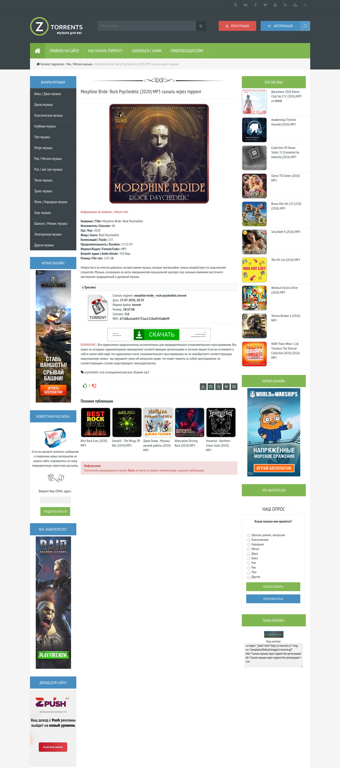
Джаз (254, 553)
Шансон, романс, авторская (268, 535)
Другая (255, 576)
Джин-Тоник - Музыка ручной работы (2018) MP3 (157, 445)
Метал (255, 549)
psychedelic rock (94, 372)
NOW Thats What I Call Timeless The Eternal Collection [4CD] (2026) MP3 (285, 350)
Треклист (90, 287)
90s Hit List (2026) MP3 (285, 259)
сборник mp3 (141, 372)
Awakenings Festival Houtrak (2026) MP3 (283, 121)
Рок (253, 567)
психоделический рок (118, 372)
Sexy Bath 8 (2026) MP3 (286, 231)
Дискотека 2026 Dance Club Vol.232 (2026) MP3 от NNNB (286, 96)
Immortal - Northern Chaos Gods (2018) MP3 (218, 445)
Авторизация (280, 26)
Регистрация (237, 26)
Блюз (254, 558)
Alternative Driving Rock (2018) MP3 (186, 443)
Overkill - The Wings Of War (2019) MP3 (126, 443)
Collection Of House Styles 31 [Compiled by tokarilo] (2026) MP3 (285, 152)
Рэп (253, 562)
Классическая (260, 539)
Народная (257, 544)
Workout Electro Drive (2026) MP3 (284, 289)
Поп (254, 572)
